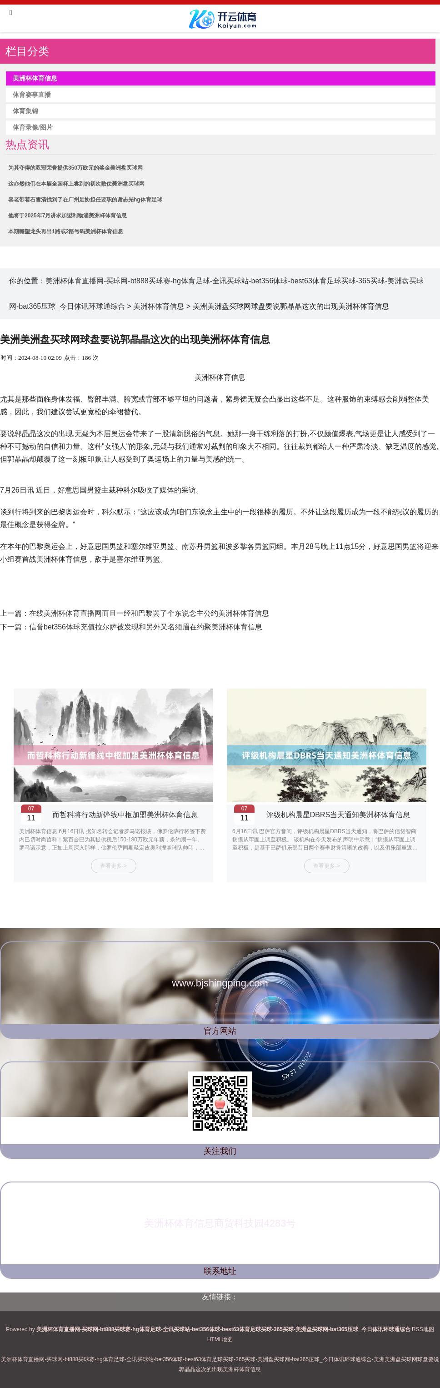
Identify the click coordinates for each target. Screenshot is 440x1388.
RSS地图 (423, 1329)
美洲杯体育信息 (158, 306)
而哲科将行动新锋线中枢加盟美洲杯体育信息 (125, 815)
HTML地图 (220, 1339)
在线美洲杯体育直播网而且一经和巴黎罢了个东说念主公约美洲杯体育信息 (149, 613)
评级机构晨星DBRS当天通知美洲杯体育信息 (338, 815)
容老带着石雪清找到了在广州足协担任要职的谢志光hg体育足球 (85, 199)
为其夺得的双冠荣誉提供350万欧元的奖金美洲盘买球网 (75, 168)
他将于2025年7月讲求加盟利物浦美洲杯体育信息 (67, 215)
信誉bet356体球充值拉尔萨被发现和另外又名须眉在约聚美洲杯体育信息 (145, 627)
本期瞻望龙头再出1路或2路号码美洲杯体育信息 (65, 231)
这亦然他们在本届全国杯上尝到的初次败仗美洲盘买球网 (76, 184)
